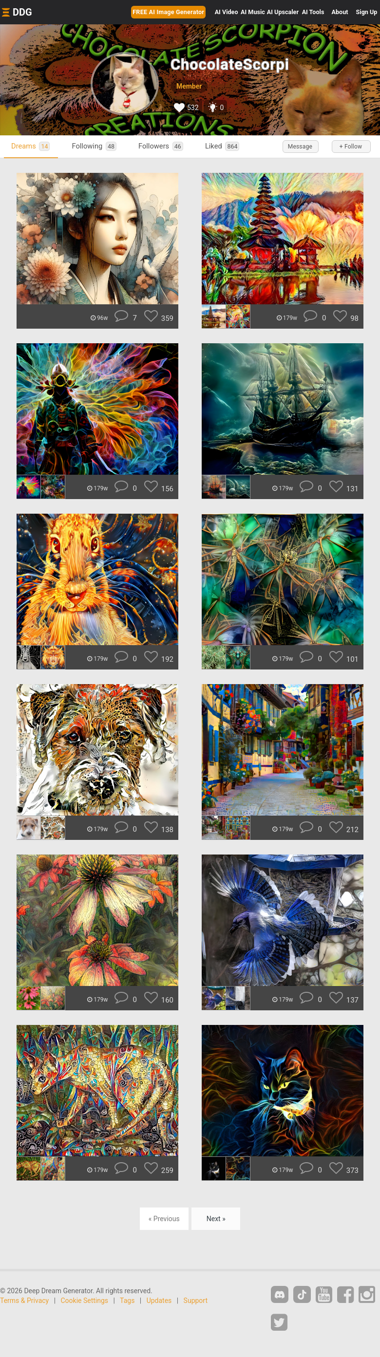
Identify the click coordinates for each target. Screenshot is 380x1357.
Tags (127, 1300)
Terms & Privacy (24, 1300)
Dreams (30, 146)
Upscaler (283, 12)
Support (196, 1300)
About (340, 12)
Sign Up (367, 12)
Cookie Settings (85, 1300)
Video (226, 12)
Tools (313, 12)
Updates (159, 1300)
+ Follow (351, 146)
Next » (216, 1219)
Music (253, 12)
